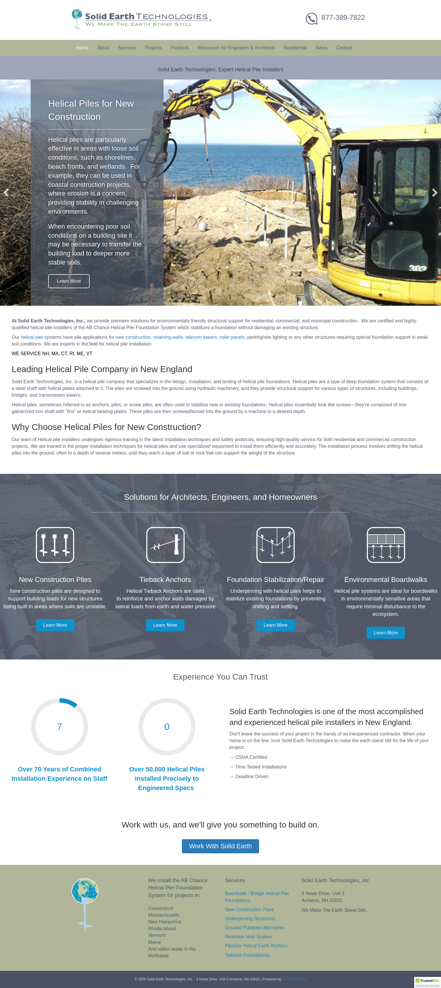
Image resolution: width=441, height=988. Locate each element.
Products (180, 47)
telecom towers (201, 337)
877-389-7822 (343, 17)
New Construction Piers (249, 909)
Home (82, 47)
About (103, 47)
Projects (153, 47)
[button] (6, 192)
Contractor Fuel (294, 979)
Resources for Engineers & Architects (236, 47)
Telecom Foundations (247, 955)
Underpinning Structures (250, 918)
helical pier (32, 337)
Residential (295, 47)
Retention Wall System (248, 936)
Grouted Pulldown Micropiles (254, 927)
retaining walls (168, 337)
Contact (344, 47)
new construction (133, 337)
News (321, 47)
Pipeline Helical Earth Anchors (256, 945)
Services (127, 47)
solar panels (231, 337)
